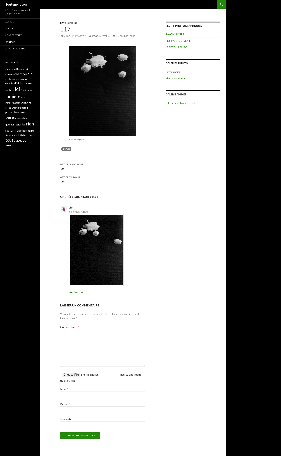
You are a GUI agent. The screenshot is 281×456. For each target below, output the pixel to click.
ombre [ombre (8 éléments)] (26, 102)
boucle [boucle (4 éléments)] (20, 69)
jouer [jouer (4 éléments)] (29, 90)
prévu (66, 149)
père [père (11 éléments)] (9, 117)
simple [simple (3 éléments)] (8, 135)
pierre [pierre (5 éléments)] (9, 112)
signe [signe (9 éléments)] (29, 130)
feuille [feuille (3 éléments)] (8, 90)
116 (102, 166)
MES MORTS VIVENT (178, 40)
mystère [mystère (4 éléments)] (16, 102)
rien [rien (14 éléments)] (30, 123)
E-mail (65, 404)
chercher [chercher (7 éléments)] (20, 74)
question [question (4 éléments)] (10, 124)
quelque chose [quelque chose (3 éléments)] (20, 118)
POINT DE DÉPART (13, 35)
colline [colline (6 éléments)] (9, 79)
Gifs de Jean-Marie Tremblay (181, 102)
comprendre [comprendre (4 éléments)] (20, 79)
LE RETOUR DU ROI (177, 47)
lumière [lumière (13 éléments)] (12, 96)
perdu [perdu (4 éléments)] (25, 107)
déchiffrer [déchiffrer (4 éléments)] (19, 83)
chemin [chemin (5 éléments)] (9, 74)
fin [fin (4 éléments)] (13, 90)
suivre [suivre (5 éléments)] (22, 134)
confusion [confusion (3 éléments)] (9, 83)
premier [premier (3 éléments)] (23, 112)
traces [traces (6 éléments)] (18, 140)
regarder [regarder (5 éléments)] (20, 124)
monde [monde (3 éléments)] (8, 103)
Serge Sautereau (101, 36)
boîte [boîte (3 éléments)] (27, 69)
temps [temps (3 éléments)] (29, 135)
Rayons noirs (173, 71)
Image (66, 36)
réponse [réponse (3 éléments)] (16, 131)
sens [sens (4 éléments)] (22, 130)
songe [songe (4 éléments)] (15, 135)
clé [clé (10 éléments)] (30, 73)
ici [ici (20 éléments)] (17, 89)
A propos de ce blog (16, 48)
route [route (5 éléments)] (8, 130)
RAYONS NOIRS (68, 23)
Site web (65, 419)
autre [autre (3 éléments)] (8, 69)
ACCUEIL (9, 21)
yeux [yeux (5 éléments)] (8, 145)
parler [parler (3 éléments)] (8, 108)
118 (102, 179)
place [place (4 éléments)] (16, 112)
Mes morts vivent (175, 78)
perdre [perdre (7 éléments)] (16, 107)
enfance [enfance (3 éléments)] (29, 83)
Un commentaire (125, 36)
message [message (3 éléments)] (25, 97)
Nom (64, 389)
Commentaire (69, 327)
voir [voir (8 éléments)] (26, 140)
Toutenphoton (16, 4)
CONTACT (10, 42)
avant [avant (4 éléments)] (14, 69)
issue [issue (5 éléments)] (23, 89)
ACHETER (9, 28)
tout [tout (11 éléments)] (9, 140)
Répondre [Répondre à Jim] (78, 292)
